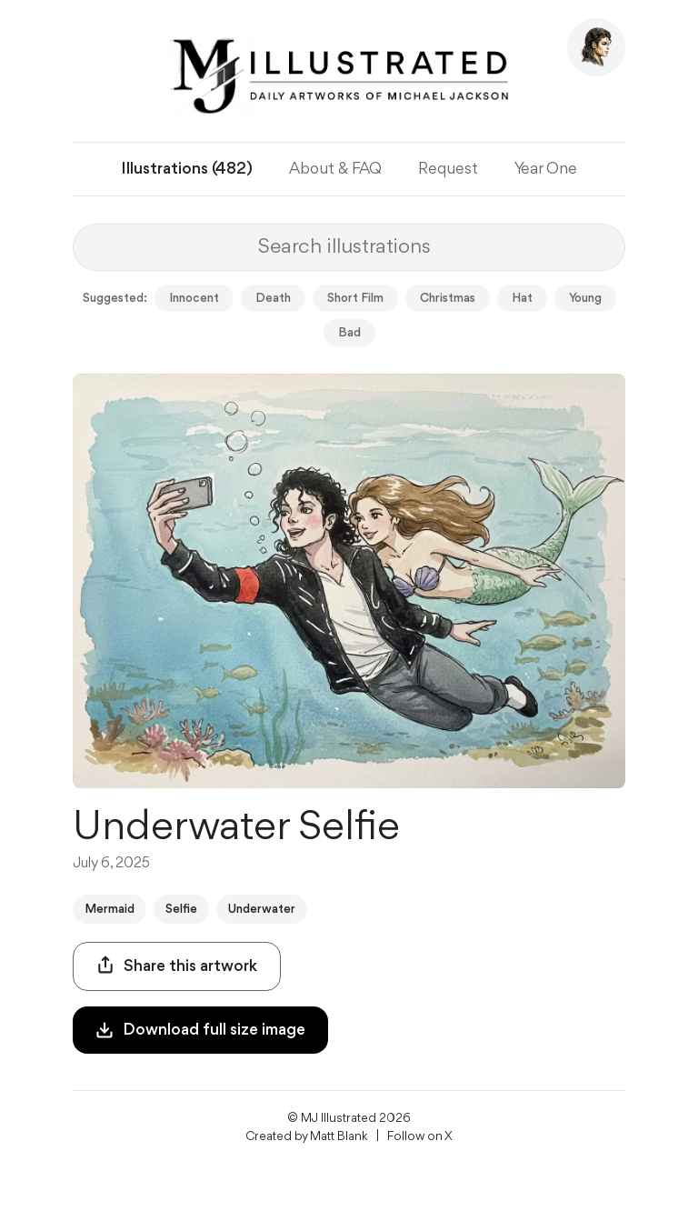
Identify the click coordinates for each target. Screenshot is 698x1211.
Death (273, 298)
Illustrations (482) (187, 169)
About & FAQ (335, 169)
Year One (545, 169)
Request (448, 169)
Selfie (181, 909)
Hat (522, 298)
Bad (349, 332)
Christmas (447, 298)
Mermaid (110, 909)
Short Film (355, 298)
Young (585, 298)
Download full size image (200, 1030)
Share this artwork (176, 965)
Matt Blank (339, 1136)
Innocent (194, 298)
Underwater (261, 909)
